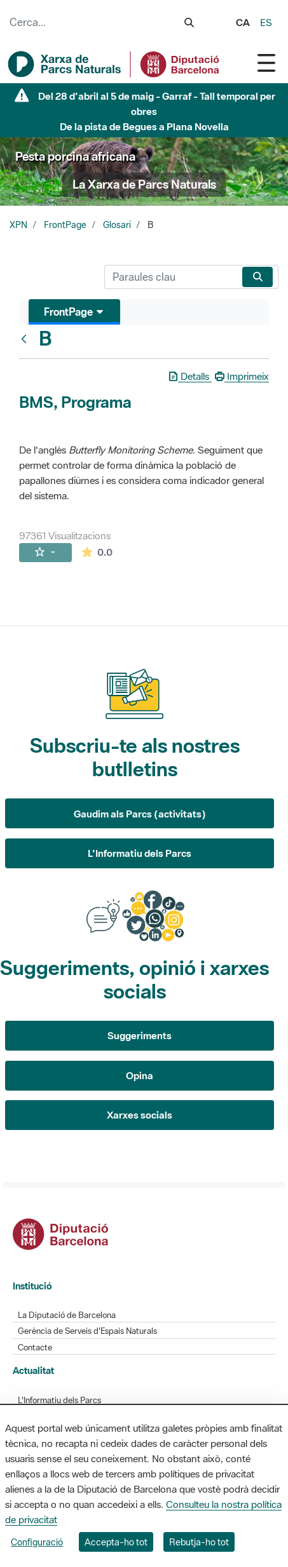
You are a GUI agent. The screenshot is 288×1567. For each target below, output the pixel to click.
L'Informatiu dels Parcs (139, 853)
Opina (139, 1075)
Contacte (35, 1347)
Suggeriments (139, 1035)
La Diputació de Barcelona (67, 1315)
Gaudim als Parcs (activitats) (140, 813)
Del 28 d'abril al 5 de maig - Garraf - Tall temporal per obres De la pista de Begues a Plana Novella (156, 111)
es (266, 22)
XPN (18, 225)
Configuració (37, 1542)
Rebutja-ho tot (199, 1542)
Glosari (117, 225)
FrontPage (65, 225)
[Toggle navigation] (266, 62)
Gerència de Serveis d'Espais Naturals (87, 1331)
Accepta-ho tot (116, 1542)
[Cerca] (170, 277)
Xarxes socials (139, 1114)
